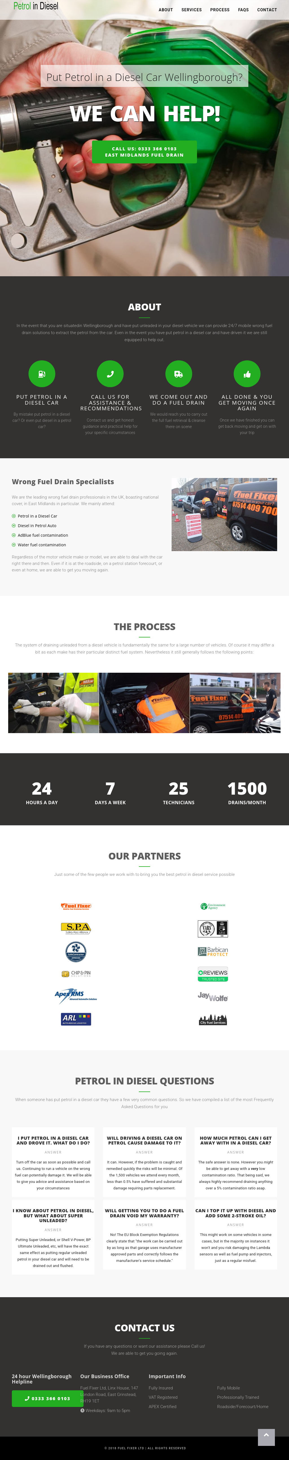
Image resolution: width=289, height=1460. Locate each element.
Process (220, 11)
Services (191, 11)
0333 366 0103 (48, 1398)
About (166, 11)
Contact (267, 11)
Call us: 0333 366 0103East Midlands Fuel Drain (144, 152)
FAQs (243, 11)
